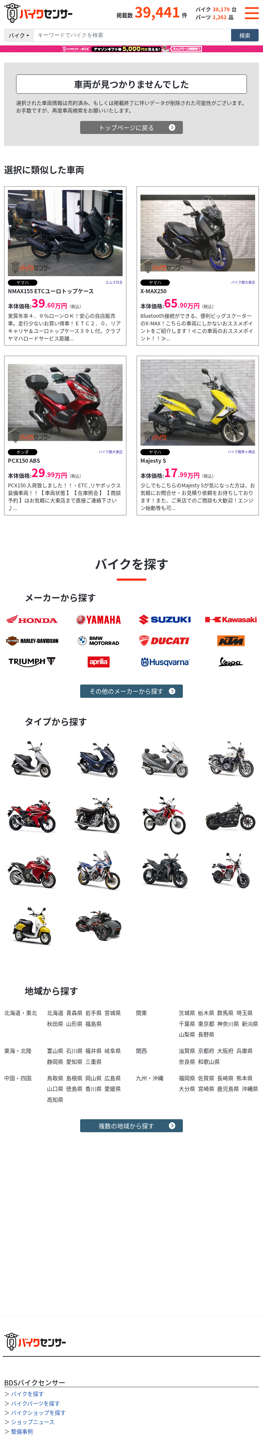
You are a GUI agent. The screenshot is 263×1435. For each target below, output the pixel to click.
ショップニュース (32, 1422)
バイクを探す (27, 1394)
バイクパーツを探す (35, 1403)
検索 (244, 35)
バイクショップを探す (38, 1412)
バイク (17, 35)
